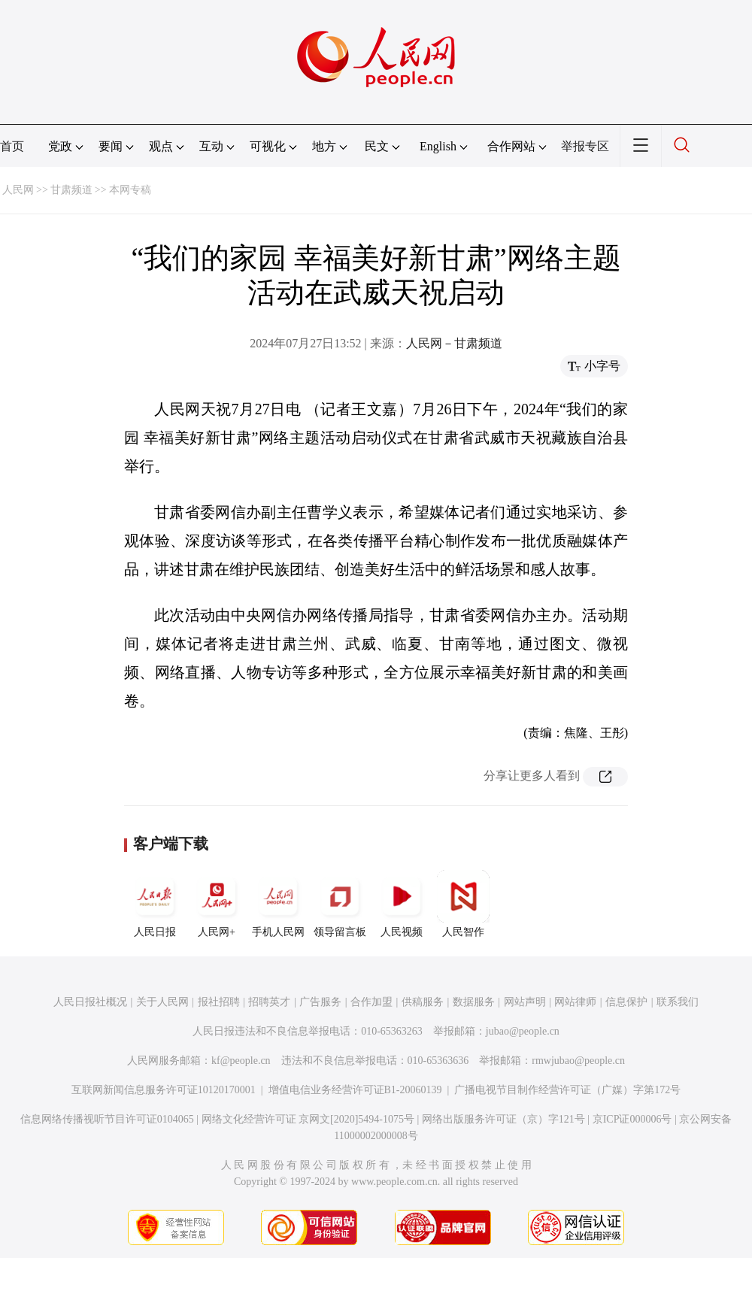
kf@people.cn (241, 1060)
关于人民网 (162, 1002)
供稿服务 (423, 1002)
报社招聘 (219, 1002)
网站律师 (575, 1002)
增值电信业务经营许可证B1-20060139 (355, 1090)
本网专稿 (130, 189)
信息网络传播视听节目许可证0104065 (107, 1119)
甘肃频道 (71, 189)
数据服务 (474, 1002)
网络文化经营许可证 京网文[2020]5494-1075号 (308, 1119)
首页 (12, 146)
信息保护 (626, 1002)
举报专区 (585, 146)
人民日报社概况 (90, 1002)
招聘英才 (269, 1002)
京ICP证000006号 (632, 1119)
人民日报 (155, 904)
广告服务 (320, 1002)
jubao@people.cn (522, 1031)
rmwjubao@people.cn (578, 1060)
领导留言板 (340, 904)
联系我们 (677, 1002)
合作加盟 (371, 1002)
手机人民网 (278, 904)
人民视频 (401, 904)
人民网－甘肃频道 (454, 343)
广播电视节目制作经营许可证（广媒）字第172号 (567, 1090)
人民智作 (463, 904)
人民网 (18, 189)
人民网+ (216, 904)
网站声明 (525, 1002)
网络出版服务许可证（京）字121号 (503, 1119)
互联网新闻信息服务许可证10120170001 (163, 1090)
